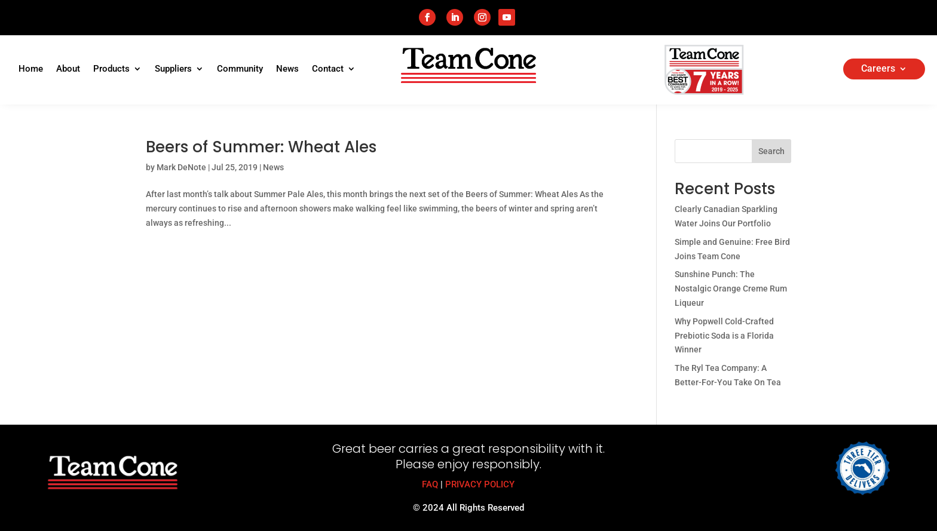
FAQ (430, 484)
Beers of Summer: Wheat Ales (261, 147)
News (287, 69)
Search (771, 151)
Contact (328, 69)
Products (111, 69)
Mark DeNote (181, 167)
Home (31, 69)
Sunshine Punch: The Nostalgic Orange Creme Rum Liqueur (731, 288)
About (68, 69)
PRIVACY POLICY (480, 484)
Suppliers (173, 69)
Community (240, 69)
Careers (878, 69)
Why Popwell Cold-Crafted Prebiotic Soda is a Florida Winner (724, 336)
